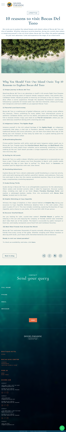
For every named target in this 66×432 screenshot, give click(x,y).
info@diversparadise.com (7, 386)
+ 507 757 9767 (16, 410)
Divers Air (6, 380)
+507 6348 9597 (5, 398)
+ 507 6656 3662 (6, 410)
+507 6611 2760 (5, 385)
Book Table (5, 374)
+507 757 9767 (15, 385)
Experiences (5, 363)
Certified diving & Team (9, 365)
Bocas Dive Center (10, 359)
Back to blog (9, 256)
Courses (4, 362)
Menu (3, 373)
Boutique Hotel (8, 351)
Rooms (3, 354)
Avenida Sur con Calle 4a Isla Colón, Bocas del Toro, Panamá (10, 389)
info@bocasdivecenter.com (8, 399)
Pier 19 (4, 370)
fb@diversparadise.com (7, 412)
